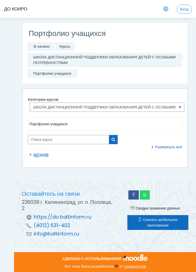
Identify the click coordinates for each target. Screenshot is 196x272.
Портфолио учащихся (52, 73)
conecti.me (135, 266)
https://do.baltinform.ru (62, 217)
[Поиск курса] (68, 139)
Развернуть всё (168, 147)
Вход (184, 9)
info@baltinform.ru (56, 233)
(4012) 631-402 (52, 225)
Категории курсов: (43, 99)
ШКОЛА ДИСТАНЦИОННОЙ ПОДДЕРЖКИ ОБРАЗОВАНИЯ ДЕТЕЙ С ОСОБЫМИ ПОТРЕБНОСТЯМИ (104, 59)
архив (40, 155)
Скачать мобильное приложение (158, 222)
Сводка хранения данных (155, 208)
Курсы (64, 46)
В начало (42, 46)
